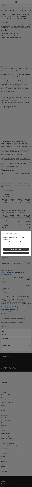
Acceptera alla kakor (15, 253)
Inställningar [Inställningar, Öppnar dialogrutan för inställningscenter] (16, 246)
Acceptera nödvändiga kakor (16, 249)
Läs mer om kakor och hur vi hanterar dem (12, 241)
